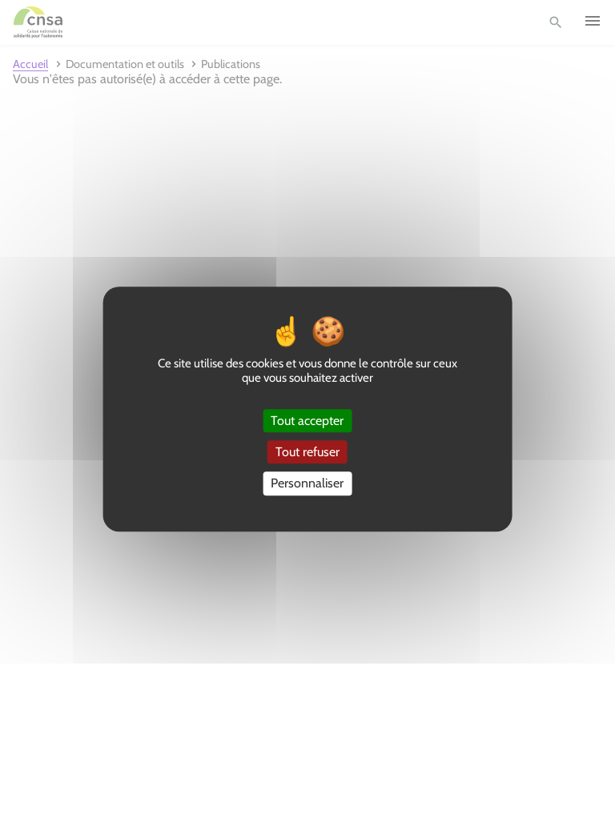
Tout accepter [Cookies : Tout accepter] (307, 420)
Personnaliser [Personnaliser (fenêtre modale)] (307, 483)
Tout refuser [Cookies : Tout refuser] (307, 451)
